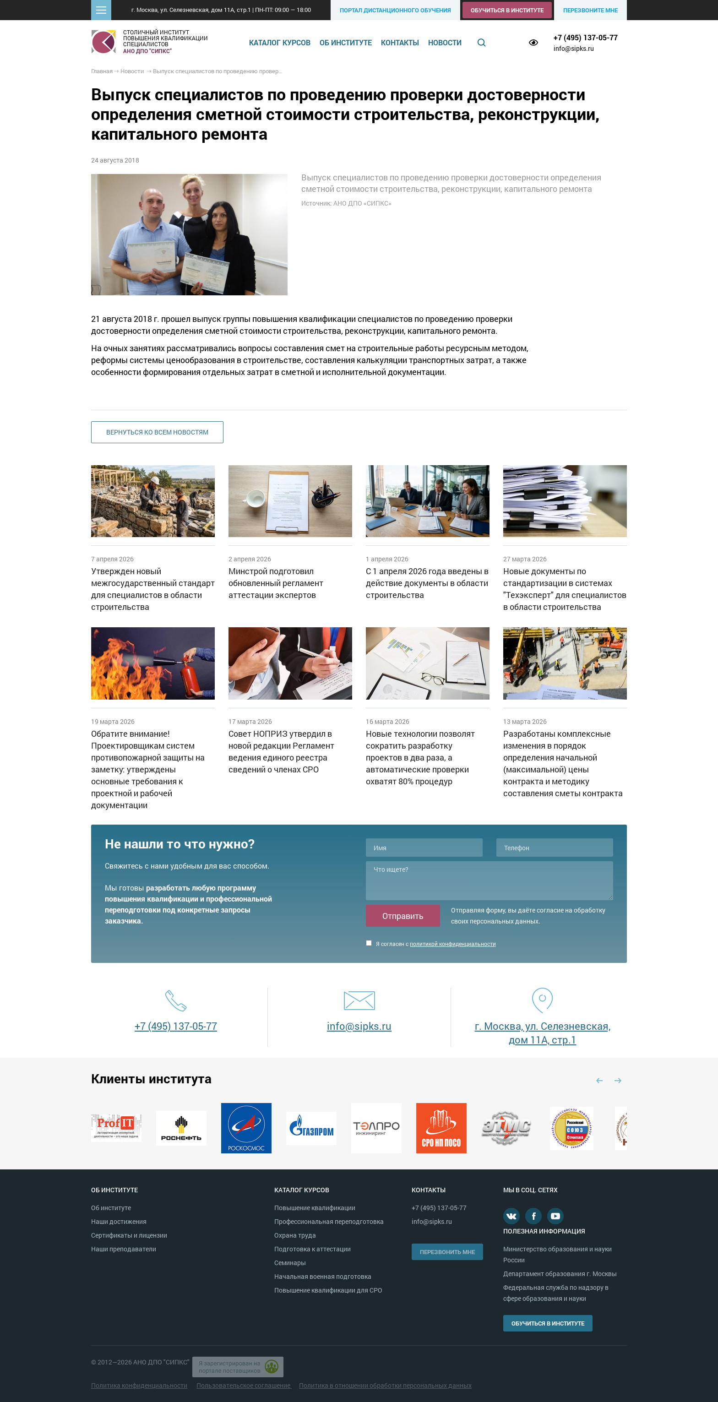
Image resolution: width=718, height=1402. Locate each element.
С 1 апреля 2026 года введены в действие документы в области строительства (427, 582)
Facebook (533, 1216)
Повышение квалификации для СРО (328, 1290)
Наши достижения (119, 1221)
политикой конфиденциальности (453, 943)
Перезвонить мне (447, 1252)
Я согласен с (431, 943)
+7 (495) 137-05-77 (586, 37)
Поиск (482, 43)
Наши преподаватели (123, 1248)
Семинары (290, 1262)
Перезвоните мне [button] (590, 10)
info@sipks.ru (574, 48)
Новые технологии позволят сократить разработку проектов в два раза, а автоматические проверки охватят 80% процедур (420, 757)
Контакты (400, 42)
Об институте (346, 42)
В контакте (511, 1216)
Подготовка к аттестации (312, 1248)
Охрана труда (295, 1235)
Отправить (403, 915)
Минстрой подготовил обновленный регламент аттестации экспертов (275, 582)
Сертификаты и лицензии (129, 1235)
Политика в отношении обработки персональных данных (385, 1385)
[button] (101, 10)
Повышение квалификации (314, 1207)
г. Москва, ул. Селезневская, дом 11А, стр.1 (542, 1032)
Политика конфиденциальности (139, 1385)
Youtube (555, 1216)
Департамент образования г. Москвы (560, 1273)
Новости (445, 42)
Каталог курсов (279, 42)
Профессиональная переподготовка (329, 1221)
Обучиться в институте (507, 10)
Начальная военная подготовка (322, 1276)
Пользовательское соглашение (244, 1385)
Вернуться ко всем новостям (157, 432)
